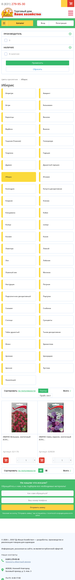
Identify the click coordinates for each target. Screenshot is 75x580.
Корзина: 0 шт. (73, 4)
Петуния (46, 284)
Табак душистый (12, 332)
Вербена (9, 129)
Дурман (8, 165)
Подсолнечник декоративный (18, 296)
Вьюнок (46, 129)
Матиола (46, 272)
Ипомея (46, 177)
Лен (7, 260)
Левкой (46, 248)
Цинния (8, 368)
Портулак (47, 296)
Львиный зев (11, 272)
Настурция (9, 284)
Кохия (45, 236)
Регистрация (61, 23)
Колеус (8, 224)
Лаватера (9, 248)
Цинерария (48, 356)
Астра (7, 105)
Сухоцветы (47, 320)
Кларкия (9, 201)
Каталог (20, 23)
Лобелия (46, 260)
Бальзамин (47, 105)
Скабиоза (47, 308)
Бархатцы (9, 117)
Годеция (46, 153)
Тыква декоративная (52, 332)
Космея (8, 236)
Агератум (9, 93)
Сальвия (9, 308)
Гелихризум (48, 141)
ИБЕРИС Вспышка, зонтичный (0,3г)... (16, 438)
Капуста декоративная (52, 189)
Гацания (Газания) (13, 141)
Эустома (46, 368)
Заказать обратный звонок (18, 562)
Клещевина (10, 213)
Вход (43, 23)
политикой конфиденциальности (60, 513)
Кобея (45, 213)
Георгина (9, 153)
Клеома (46, 201)
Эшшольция (10, 380)
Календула (9, 189)
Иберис (8, 177)
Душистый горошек (51, 165)
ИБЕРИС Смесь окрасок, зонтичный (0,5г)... (55, 438)
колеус (46, 224)
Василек (46, 117)
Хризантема (48, 344)
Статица (8, 320)
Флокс (8, 344)
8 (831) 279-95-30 (12, 559)
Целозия (9, 356)
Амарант (46, 93)
